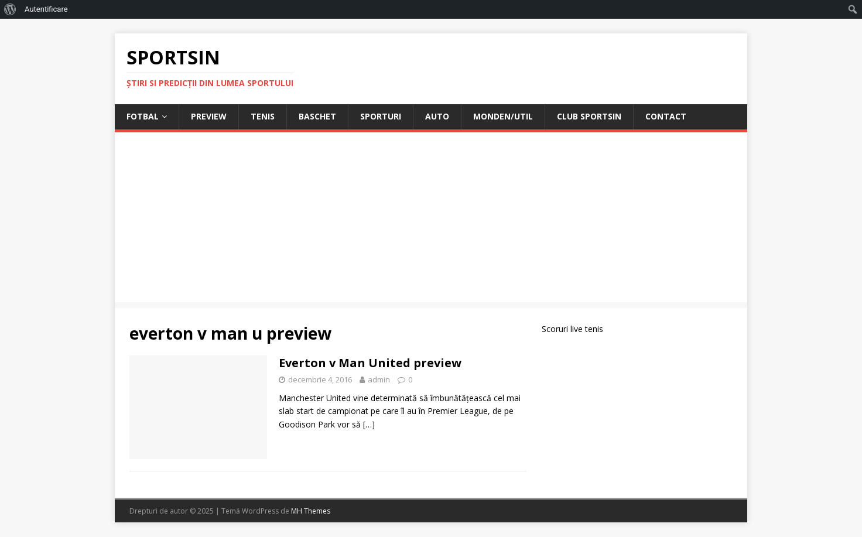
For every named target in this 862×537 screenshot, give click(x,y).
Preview (209, 116)
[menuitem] (10, 9)
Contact (665, 116)
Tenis (263, 116)
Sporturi (380, 116)
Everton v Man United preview (370, 363)
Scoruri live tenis (572, 328)
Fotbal (142, 116)
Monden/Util (503, 116)
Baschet (317, 116)
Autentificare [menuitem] (46, 9)
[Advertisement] (431, 220)
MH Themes (310, 511)
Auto (437, 116)
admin (379, 379)
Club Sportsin (589, 116)
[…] (369, 424)
